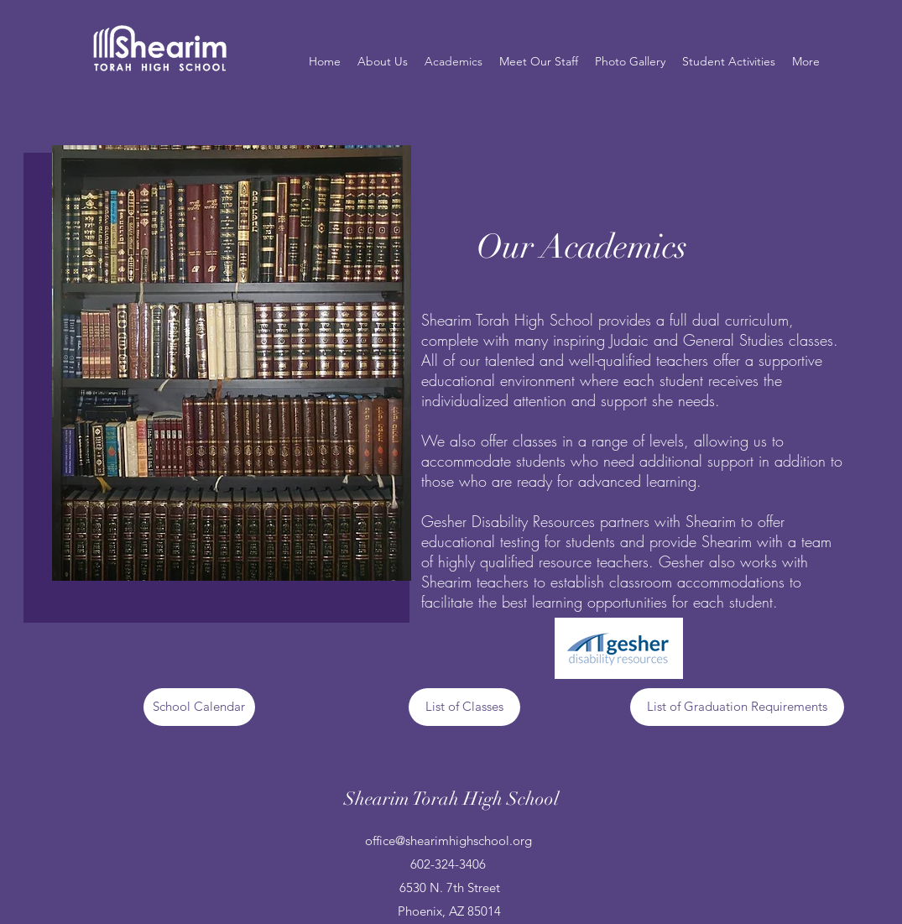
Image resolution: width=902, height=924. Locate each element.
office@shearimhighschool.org (448, 840)
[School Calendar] (199, 707)
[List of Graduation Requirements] (737, 707)
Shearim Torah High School (451, 798)
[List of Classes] (464, 707)
